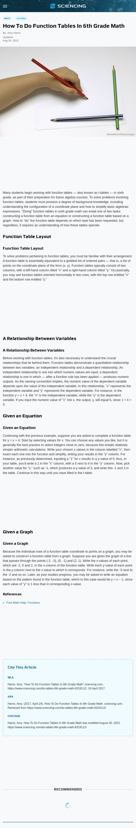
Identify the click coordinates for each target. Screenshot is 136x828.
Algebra (21, 18)
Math (7, 18)
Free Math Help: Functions (23, 602)
